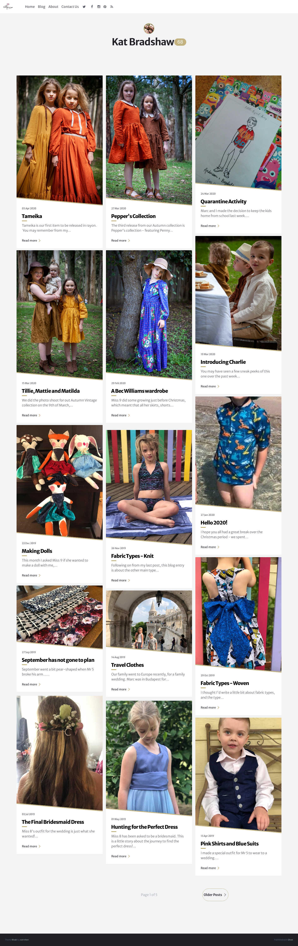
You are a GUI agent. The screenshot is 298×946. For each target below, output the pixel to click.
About (53, 7)
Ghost (290, 940)
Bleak (14, 940)
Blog (41, 7)
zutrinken (24, 940)
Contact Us (70, 7)
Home (30, 7)
